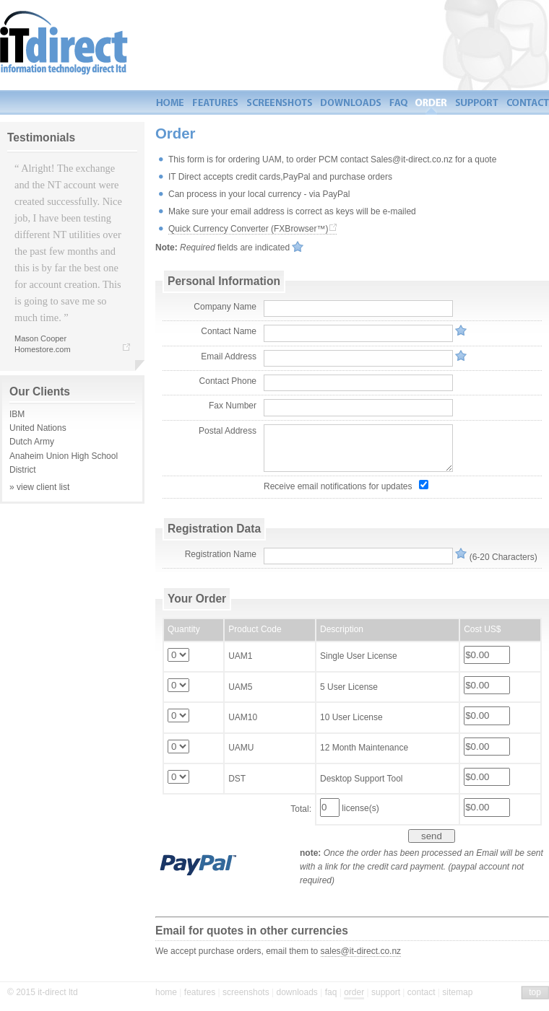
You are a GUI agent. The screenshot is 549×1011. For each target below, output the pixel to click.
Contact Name (228, 331)
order (354, 992)
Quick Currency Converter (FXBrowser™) (248, 229)
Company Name (225, 307)
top (535, 992)
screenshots (245, 992)
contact (421, 992)
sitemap (457, 992)
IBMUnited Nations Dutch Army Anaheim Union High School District (72, 439)
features (199, 992)
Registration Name (220, 554)
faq (331, 992)
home (166, 992)
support (385, 992)
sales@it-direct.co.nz (361, 951)
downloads (296, 992)
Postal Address (227, 431)
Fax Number (232, 406)
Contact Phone (227, 381)
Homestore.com (42, 349)
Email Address (228, 356)
